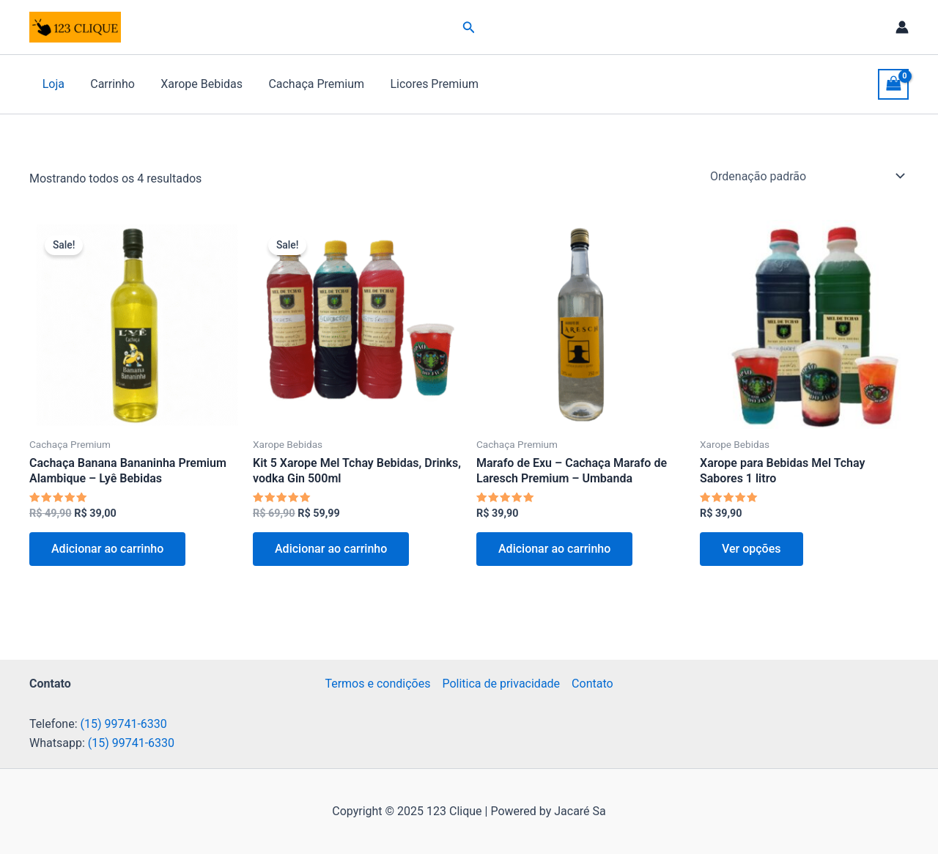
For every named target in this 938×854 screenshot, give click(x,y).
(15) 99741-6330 (123, 724)
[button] (469, 27)
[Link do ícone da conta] (902, 27)
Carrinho (108, 84)
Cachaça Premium (308, 84)
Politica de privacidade (501, 684)
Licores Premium (423, 84)
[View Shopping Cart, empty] (893, 84)
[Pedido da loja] (806, 176)
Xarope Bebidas (196, 84)
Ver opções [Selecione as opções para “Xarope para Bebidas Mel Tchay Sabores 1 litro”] (751, 549)
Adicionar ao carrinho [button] (107, 549)
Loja (52, 84)
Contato (592, 684)
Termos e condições (377, 684)
